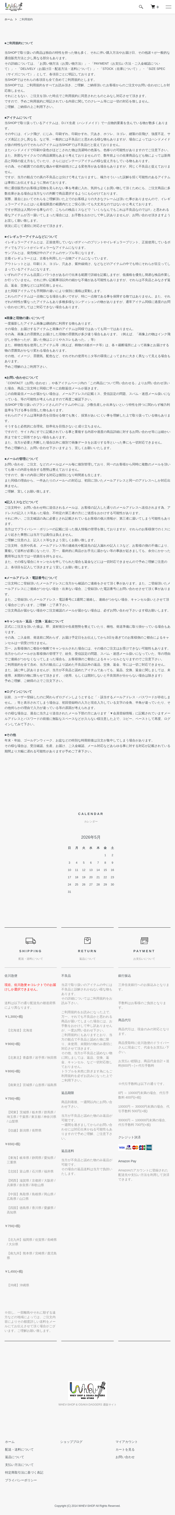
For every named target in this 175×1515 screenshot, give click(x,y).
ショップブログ (71, 1442)
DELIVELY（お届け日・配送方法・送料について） (57, 69)
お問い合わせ (124, 1457)
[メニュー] (168, 7)
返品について (14, 1457)
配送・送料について (19, 1449)
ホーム (9, 19)
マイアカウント (126, 1442)
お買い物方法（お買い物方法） (62, 63)
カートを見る (124, 1449)
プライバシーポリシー (20, 1480)
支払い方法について (19, 1465)
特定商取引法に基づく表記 (24, 1472)
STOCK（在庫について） (121, 69)
